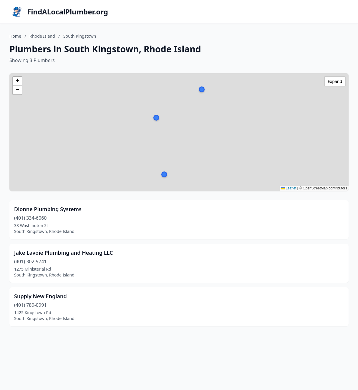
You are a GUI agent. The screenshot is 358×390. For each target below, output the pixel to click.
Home (15, 36)
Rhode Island (42, 36)
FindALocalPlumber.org (67, 11)
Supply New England (40, 296)
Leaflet (288, 188)
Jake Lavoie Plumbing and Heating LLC (63, 252)
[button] (164, 174)
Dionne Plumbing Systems (48, 209)
